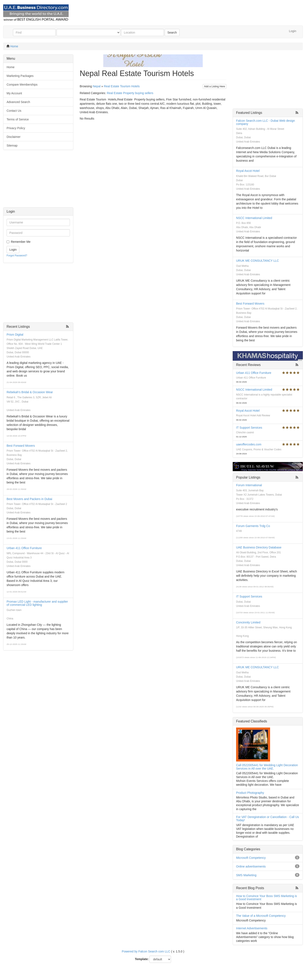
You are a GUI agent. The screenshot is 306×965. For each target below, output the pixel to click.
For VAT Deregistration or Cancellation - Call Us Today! (267, 818)
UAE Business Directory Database (258, 547)
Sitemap (12, 145)
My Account (14, 93)
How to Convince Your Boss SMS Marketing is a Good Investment (266, 897)
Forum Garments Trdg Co (253, 526)
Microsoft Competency (251, 857)
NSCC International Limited (254, 218)
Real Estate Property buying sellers (130, 93)
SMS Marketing (246, 875)
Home (14, 46)
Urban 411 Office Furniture (24, 548)
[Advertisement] (38, 180)
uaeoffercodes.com (248, 444)
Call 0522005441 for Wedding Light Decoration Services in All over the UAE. (267, 766)
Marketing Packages (20, 76)
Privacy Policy (16, 128)
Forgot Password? (17, 255)
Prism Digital (15, 334)
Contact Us (14, 110)
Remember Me (21, 241)
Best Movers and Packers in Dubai (29, 499)
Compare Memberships (22, 84)
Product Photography (250, 792)
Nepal (97, 86)
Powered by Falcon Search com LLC (146, 951)
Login (292, 31)
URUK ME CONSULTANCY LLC (257, 260)
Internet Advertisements (251, 928)
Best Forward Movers (21, 445)
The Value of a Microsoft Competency (261, 915)
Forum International (249, 485)
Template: (142, 959)
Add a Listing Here (214, 86)
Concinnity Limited (248, 622)
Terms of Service (18, 119)
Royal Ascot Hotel (248, 170)
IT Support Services (249, 427)
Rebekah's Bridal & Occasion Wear (30, 392)
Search (172, 32)
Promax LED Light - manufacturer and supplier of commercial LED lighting (37, 603)
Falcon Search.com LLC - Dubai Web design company (265, 122)
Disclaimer (13, 136)
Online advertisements (251, 866)
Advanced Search (18, 102)
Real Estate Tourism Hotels (122, 86)
